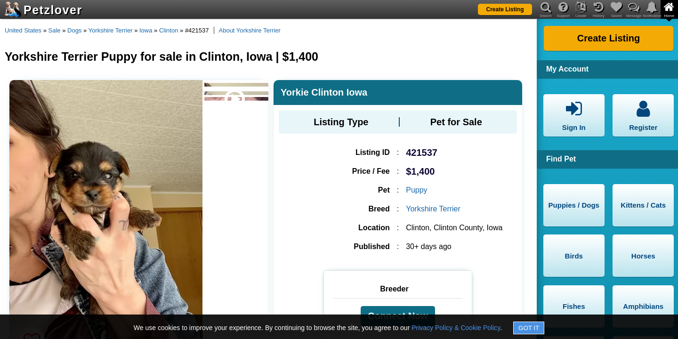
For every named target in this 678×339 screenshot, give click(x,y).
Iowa (145, 30)
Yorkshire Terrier (111, 30)
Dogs (74, 30)
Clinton (168, 30)
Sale (54, 30)
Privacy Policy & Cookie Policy (456, 327)
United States (23, 30)
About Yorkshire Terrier (250, 30)
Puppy (416, 190)
